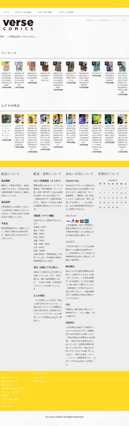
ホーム (6, 12)
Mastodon (5, 396)
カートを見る (39, 378)
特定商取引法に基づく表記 (12, 388)
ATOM (9, 406)
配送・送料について (9, 381)
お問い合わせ (39, 381)
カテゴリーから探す (21, 12)
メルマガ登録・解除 (9, 399)
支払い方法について (9, 378)
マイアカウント (40, 374)
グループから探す (43, 12)
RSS (3, 406)
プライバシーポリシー (10, 392)
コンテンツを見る (64, 12)
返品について (6, 385)
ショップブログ (7, 403)
